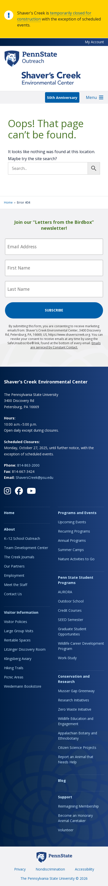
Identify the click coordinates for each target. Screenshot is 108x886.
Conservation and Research (74, 679)
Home (8, 202)
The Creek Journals (19, 557)
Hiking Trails (13, 667)
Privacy (20, 869)
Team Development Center (26, 547)
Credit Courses (70, 610)
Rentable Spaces (17, 640)
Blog (62, 780)
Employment (14, 575)
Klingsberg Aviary (17, 658)
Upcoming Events (72, 522)
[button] (91, 97)
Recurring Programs (74, 531)
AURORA (65, 592)
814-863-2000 (28, 465)
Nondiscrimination (50, 869)
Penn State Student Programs (75, 580)
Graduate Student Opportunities (72, 631)
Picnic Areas (13, 677)
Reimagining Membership (78, 806)
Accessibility (84, 869)
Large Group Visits (18, 630)
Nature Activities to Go (76, 559)
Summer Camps (71, 549)
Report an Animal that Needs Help (75, 759)
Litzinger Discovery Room (25, 649)
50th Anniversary (62, 97)
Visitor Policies (15, 621)
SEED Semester (70, 619)
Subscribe (54, 310)
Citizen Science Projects (77, 747)
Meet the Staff (15, 584)
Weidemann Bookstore (22, 686)
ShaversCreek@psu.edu (34, 477)
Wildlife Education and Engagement (75, 721)
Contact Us (13, 593)
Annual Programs (72, 540)
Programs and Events (77, 512)
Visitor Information (21, 612)
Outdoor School (71, 601)
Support (65, 797)
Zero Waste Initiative (74, 709)
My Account (94, 41)
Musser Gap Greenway (76, 690)
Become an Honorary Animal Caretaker (75, 818)
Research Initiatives (73, 700)
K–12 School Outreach (22, 538)
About (9, 529)
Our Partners (14, 566)
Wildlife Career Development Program (81, 646)
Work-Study (67, 657)
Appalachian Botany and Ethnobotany (77, 736)
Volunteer (65, 830)
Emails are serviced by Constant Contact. (65, 345)
